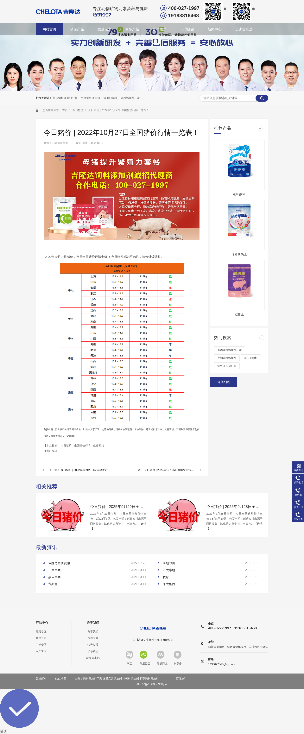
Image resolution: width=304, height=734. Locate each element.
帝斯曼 (53, 584)
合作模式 (160, 29)
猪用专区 (41, 631)
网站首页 (49, 29)
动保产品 (77, 29)
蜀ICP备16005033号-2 (152, 684)
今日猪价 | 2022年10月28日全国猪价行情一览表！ (86, 469)
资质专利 (92, 638)
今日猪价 (78, 110)
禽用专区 (41, 638)
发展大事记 (93, 657)
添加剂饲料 (110, 97)
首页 (65, 110)
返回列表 (224, 382)
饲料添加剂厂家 (130, 97)
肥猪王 (239, 314)
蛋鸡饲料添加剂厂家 (65, 97)
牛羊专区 (41, 644)
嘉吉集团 (54, 577)
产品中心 (42, 622)
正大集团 (54, 570)
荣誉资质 (92, 644)
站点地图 (60, 678)
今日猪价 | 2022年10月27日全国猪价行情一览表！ (118, 110)
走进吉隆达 (244, 29)
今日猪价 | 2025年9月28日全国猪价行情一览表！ (234, 506)
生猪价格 (98, 445)
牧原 (166, 577)
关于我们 (93, 622)
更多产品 (132, 29)
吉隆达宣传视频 (59, 563)
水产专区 (41, 651)
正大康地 (169, 570)
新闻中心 (215, 29)
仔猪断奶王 (239, 254)
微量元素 (104, 29)
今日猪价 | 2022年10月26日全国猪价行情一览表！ (169, 469)
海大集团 (169, 584)
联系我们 (92, 651)
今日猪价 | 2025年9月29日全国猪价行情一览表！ (118, 506)
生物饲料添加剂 (90, 97)
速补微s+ (239, 194)
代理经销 (187, 29)
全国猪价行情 (82, 445)
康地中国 (169, 563)
